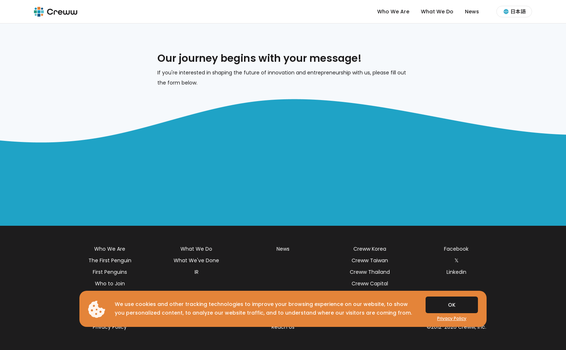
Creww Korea (369, 248)
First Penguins (110, 272)
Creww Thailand (370, 272)
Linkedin (456, 272)
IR (197, 272)
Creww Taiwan (370, 260)
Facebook (456, 248)
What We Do (437, 11)
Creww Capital (370, 283)
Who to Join (110, 283)
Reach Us (283, 327)
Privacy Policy (110, 327)
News (472, 11)
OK (452, 304)
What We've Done (196, 260)
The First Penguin (109, 260)
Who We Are (393, 11)
